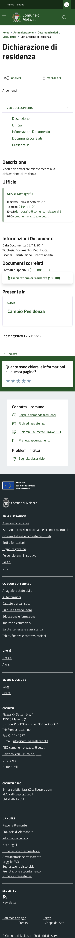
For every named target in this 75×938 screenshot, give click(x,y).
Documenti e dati (48, 32)
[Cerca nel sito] (62, 17)
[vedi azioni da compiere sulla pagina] (51, 78)
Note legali (9, 844)
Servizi (11, 303)
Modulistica (9, 36)
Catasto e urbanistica (16, 603)
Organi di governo (14, 549)
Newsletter (9, 902)
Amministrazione (23, 32)
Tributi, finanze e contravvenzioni (24, 635)
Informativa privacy (15, 838)
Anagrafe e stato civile (17, 590)
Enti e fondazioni (13, 542)
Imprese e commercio (16, 622)
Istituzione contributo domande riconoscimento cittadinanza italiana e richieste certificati (37, 532)
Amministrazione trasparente (21, 856)
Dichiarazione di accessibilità (21, 851)
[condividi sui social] (12, 78)
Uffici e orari (10, 760)
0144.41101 (27, 206)
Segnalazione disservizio (18, 866)
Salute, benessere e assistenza (22, 629)
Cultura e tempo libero (17, 609)
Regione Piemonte (15, 4)
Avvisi (6, 664)
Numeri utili (10, 766)
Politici (6, 561)
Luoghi (6, 686)
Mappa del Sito (54, 922)
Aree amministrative (15, 523)
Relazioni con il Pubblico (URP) (22, 753)
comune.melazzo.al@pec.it (31, 216)
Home (5, 32)
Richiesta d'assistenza (17, 876)
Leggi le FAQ (10, 861)
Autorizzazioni (11, 597)
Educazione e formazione (18, 616)
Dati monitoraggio (14, 917)
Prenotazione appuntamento (21, 871)
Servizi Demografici (20, 193)
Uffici (5, 568)
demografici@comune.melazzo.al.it (38, 211)
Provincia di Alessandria (18, 831)
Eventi (6, 693)
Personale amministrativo (19, 555)
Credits (23, 922)
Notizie (7, 657)
